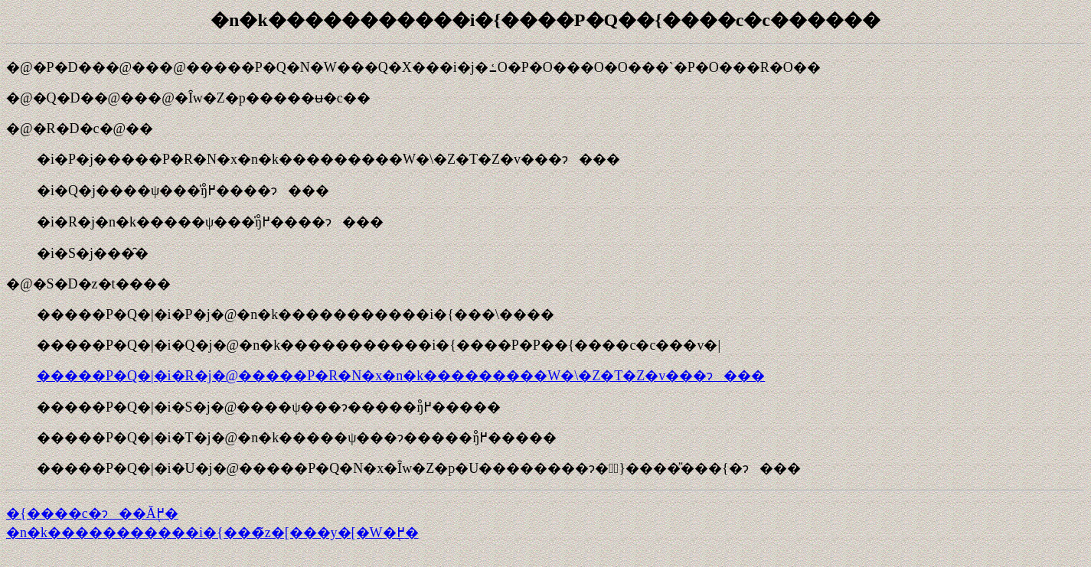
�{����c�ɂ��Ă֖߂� (92, 513)
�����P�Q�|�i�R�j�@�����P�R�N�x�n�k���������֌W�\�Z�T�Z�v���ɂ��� (401, 375)
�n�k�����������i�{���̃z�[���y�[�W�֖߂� (212, 532)
